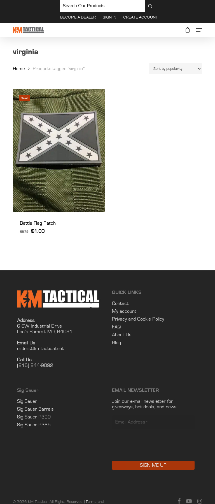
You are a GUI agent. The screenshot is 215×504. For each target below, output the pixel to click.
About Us (122, 334)
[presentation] (154, 449)
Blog (116, 342)
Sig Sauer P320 (34, 417)
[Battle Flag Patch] (59, 151)
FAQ (116, 327)
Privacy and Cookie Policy (138, 319)
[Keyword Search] (102, 6)
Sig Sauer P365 (34, 424)
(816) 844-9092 (35, 365)
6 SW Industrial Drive (39, 326)
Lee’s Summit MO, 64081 (45, 331)
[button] (199, 30)
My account (124, 311)
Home (19, 68)
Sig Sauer (27, 401)
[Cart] (187, 30)
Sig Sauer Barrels (35, 409)
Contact (120, 303)
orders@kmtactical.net (40, 348)
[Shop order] (175, 68)
